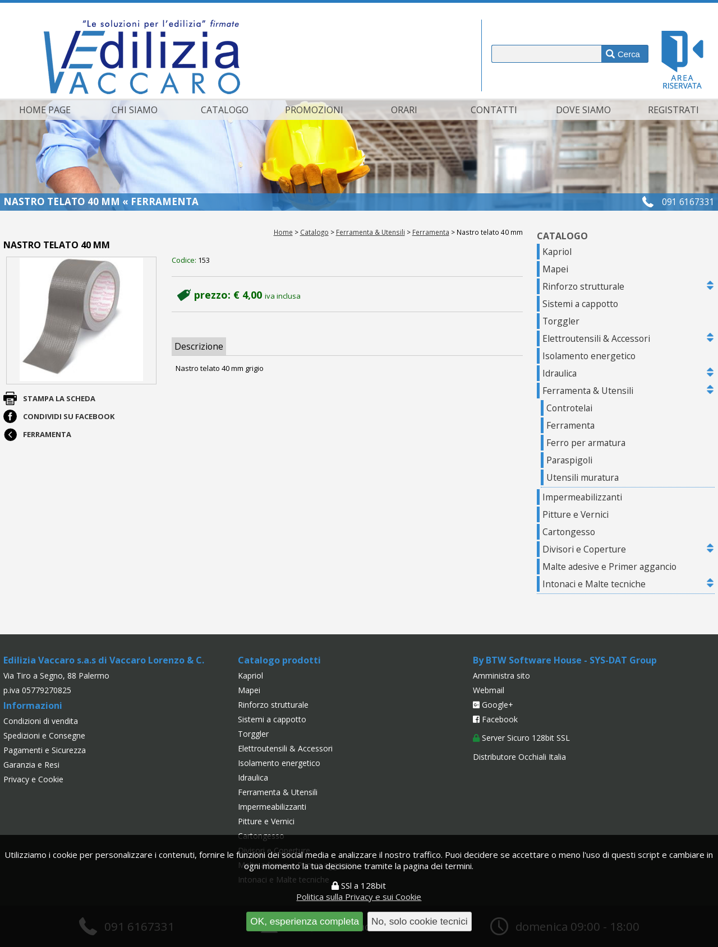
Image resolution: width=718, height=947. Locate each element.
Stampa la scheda (59, 398)
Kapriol (557, 251)
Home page (45, 110)
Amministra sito (501, 675)
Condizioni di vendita (40, 721)
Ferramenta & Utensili (370, 232)
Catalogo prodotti (279, 660)
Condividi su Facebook (68, 416)
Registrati (673, 110)
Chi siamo (135, 110)
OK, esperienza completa (304, 921)
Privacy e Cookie (33, 779)
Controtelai (569, 408)
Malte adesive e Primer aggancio (609, 566)
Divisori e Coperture (584, 549)
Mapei (555, 269)
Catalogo (224, 110)
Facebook (495, 719)
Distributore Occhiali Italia (519, 756)
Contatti (494, 110)
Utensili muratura (582, 477)
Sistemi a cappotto (580, 304)
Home (283, 232)
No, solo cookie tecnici (419, 921)
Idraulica (559, 373)
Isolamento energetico (589, 356)
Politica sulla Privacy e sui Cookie (358, 896)
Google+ (493, 704)
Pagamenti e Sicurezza (44, 750)
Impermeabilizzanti (582, 497)
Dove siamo (583, 110)
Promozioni (314, 110)
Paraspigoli (569, 460)
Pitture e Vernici (575, 514)
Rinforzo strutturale (583, 286)
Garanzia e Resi (31, 764)
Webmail (488, 690)
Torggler (560, 321)
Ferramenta (430, 232)
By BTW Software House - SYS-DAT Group (565, 660)
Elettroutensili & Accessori (596, 338)
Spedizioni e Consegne (44, 735)
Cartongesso (568, 532)
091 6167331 (688, 202)
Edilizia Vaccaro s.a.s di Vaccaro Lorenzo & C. (103, 660)
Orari (404, 110)
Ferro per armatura (585, 443)
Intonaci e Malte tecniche (594, 584)
